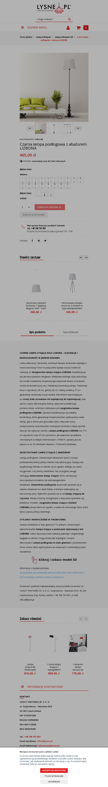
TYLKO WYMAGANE (54, 776)
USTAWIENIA (54, 782)
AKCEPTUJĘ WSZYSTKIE (54, 770)
